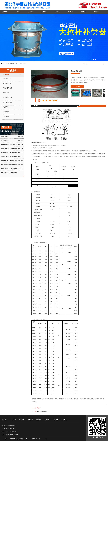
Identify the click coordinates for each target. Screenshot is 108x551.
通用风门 (5, 107)
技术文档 (44, 11)
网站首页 (4, 11)
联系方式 (96, 11)
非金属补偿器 (7, 78)
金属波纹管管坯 (7, 97)
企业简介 (18, 11)
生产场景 (70, 11)
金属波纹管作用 (4, 136)
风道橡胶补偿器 (23, 63)
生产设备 (47, 419)
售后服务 (83, 11)
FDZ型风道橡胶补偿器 (42, 411)
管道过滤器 (6, 112)
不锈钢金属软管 (7, 88)
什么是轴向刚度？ (5, 140)
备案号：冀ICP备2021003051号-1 (40, 439)
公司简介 (13, 419)
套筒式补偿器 (7, 83)
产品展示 (31, 11)
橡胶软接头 (6, 92)
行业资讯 (57, 11)
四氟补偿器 (6, 116)
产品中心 (15, 63)
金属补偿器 (6, 74)
